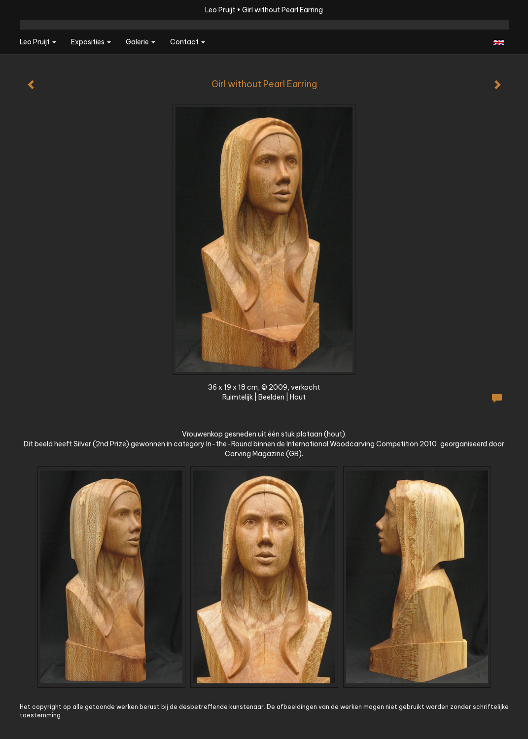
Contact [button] (187, 41)
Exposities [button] (91, 41)
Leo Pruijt (220, 9)
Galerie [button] (140, 41)
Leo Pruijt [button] (38, 41)
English (498, 42)
